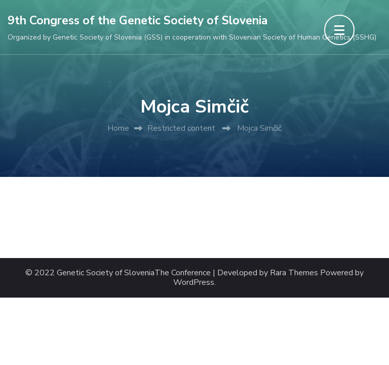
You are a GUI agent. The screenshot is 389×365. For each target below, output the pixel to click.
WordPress (193, 282)
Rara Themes (294, 273)
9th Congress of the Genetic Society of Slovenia (137, 20)
